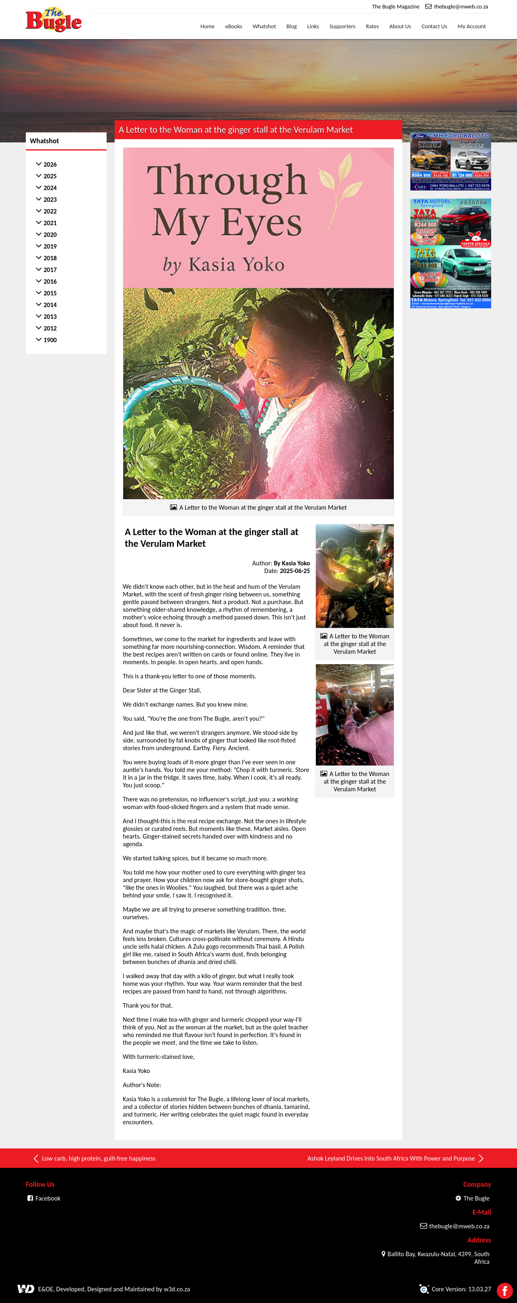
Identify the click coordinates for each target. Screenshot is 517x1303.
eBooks (233, 26)
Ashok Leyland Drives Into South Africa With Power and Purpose (396, 1159)
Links (313, 26)
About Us (400, 26)
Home (207, 26)
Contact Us (434, 26)
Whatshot (264, 26)
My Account (472, 26)
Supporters (342, 26)
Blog (291, 26)
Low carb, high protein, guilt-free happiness (94, 1159)
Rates (372, 26)
